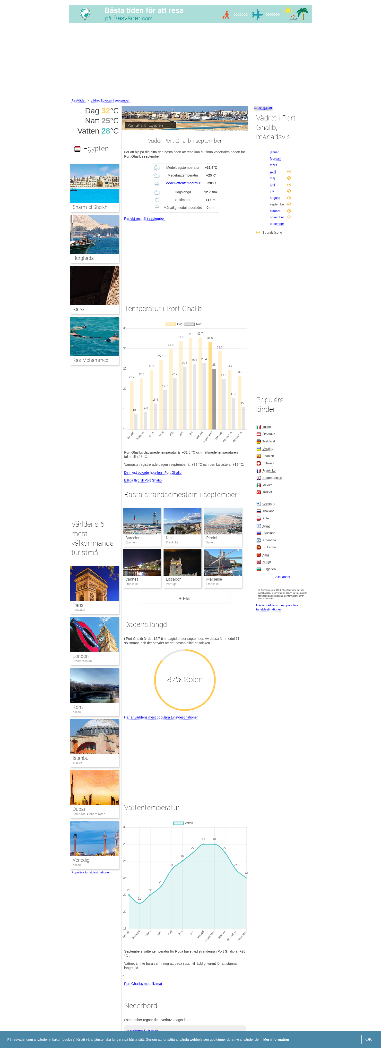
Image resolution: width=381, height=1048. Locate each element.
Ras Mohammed (90, 360)
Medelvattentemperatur (182, 183)
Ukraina (267, 448)
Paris (78, 605)
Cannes (131, 579)
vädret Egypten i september (110, 100)
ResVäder (78, 100)
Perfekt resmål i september (144, 218)
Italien (77, 712)
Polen (266, 518)
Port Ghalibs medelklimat (143, 984)
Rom (78, 707)
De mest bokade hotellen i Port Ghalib (153, 472)
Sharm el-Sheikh (90, 207)
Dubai (79, 809)
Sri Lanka (269, 547)
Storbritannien (82, 661)
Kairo (78, 309)
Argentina (269, 540)
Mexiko (267, 485)
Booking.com (263, 108)
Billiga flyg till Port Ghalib (143, 480)
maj (272, 178)
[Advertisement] (190, 61)
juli (272, 191)
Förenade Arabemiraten (89, 814)
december (277, 224)
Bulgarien (269, 569)
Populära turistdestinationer (90, 872)
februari (275, 158)
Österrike (268, 434)
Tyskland (268, 441)
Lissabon (174, 579)
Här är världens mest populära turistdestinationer (161, 717)
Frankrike (79, 610)
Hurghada (83, 258)
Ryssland (268, 533)
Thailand (268, 511)
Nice (169, 538)
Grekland (268, 504)
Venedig (81, 860)
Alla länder (282, 577)
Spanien (268, 456)
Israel (266, 525)
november (277, 217)
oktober (275, 211)
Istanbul (81, 758)
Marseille (214, 579)
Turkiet (77, 763)
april (273, 171)
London (81, 656)
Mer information (276, 1039)
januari (274, 152)
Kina (265, 554)
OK (368, 1039)
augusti (275, 198)
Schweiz (268, 463)
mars (273, 165)
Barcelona (134, 538)
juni (272, 184)
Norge (266, 562)
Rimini (211, 538)
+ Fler (185, 598)
